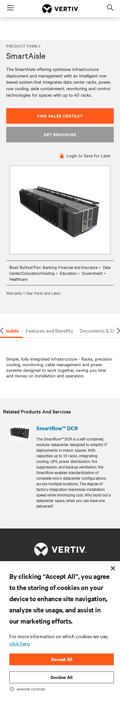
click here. (19, 643)
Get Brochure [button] (60, 134)
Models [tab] (11, 330)
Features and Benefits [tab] (49, 330)
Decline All (62, 677)
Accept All (61, 659)
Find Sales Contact (60, 116)
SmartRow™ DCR (57, 428)
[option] (60, 209)
